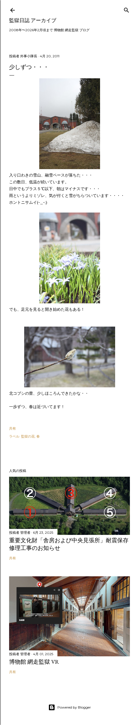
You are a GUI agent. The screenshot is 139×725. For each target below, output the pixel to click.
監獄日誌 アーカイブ (32, 20)
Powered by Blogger (69, 707)
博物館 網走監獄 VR (34, 661)
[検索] (126, 8)
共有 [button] (12, 428)
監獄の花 (28, 436)
